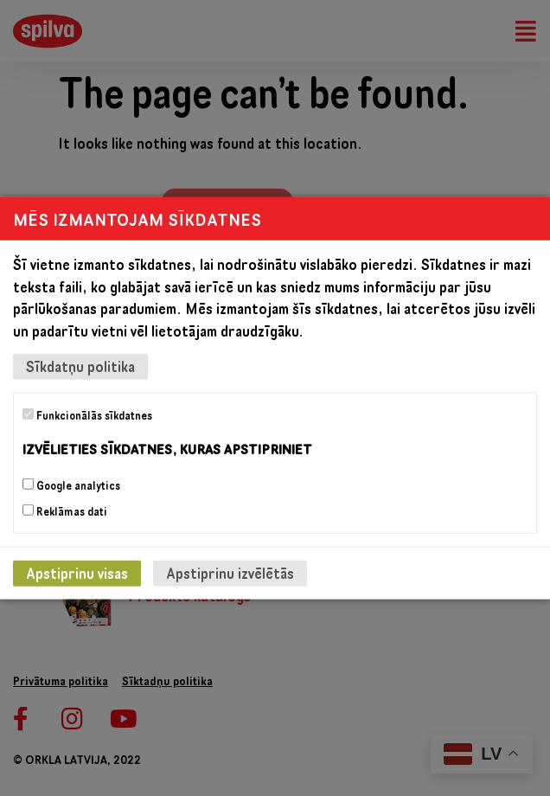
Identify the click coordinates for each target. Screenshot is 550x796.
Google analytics (71, 484)
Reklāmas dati (64, 510)
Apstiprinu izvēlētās (230, 572)
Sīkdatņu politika (80, 366)
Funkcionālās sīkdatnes (87, 415)
